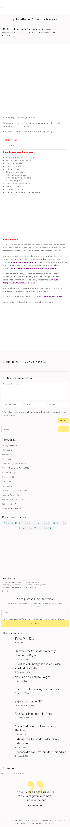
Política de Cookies (37, 823)
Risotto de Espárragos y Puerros (36, 689)
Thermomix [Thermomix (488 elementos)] (6, 774)
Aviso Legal (46, 820)
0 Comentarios (43, 33)
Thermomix (22, 362)
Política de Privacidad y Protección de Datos (42, 619)
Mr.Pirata (32, 33)
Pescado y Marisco (10, 499)
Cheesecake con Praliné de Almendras (40, 752)
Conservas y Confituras (12, 464)
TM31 (32, 362)
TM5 (38, 362)
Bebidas (5, 455)
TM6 (43, 362)
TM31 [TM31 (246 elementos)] (22, 774)
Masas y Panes (8, 495)
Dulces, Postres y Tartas (13, 468)
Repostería (6, 504)
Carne (23, 33)
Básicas (5, 450)
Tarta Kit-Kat (24, 638)
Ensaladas (6, 472)
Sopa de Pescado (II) (28, 701)
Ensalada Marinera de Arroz (33, 714)
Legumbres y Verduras (12, 490)
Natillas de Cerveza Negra (32, 677)
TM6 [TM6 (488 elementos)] (17, 774)
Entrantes (6, 477)
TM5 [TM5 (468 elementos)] (13, 774)
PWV (54, 823)
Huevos (5, 486)
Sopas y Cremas (9, 508)
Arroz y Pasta (7, 446)
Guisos (4, 481)
